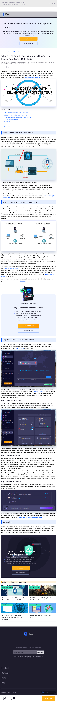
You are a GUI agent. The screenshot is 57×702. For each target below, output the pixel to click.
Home (4, 52)
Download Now (28, 43)
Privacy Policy (6, 692)
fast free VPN (20, 348)
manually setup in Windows (12, 268)
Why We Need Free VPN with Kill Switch (16, 112)
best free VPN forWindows (32, 77)
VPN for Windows (18, 52)
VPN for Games (34, 587)
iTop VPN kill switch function (11, 119)
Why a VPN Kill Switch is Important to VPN (17, 115)
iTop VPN (22, 281)
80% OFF (48, 698)
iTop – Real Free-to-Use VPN (11, 124)
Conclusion (7, 127)
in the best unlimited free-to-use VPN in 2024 (32, 517)
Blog (9, 52)
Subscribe (40, 652)
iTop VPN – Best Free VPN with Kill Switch (17, 117)
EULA (14, 692)
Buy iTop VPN (28, 38)
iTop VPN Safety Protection (11, 121)
